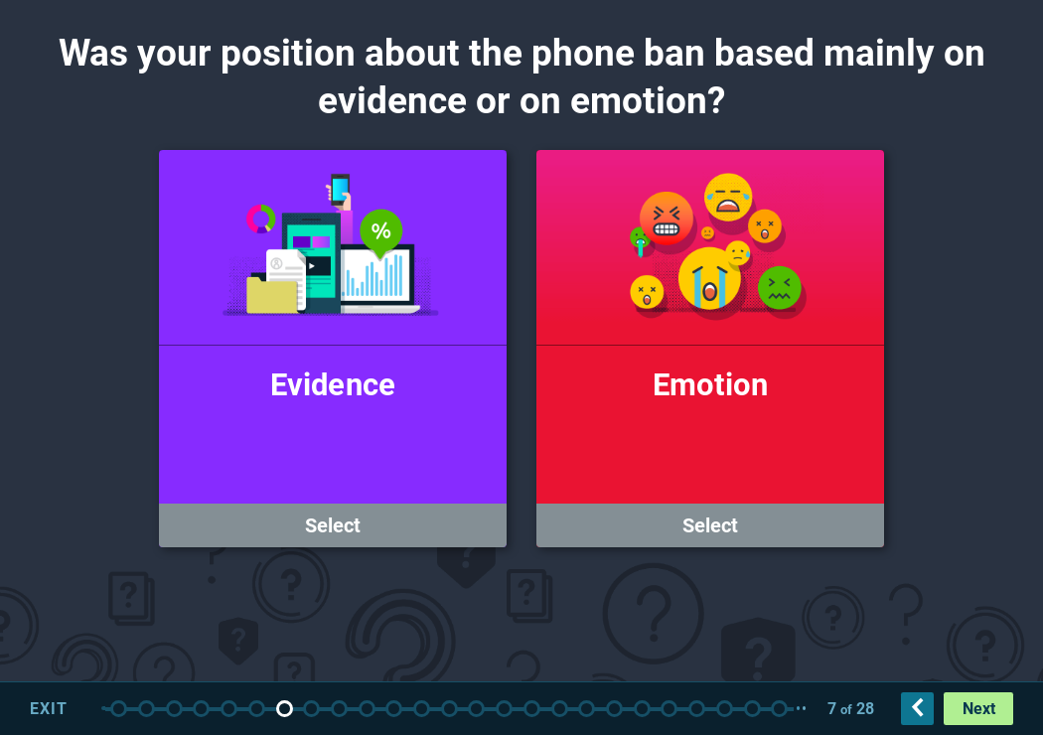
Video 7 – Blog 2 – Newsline (614, 708)
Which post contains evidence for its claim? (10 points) (724, 708)
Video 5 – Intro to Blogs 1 (504, 708)
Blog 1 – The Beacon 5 (531, 708)
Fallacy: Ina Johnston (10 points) (476, 708)
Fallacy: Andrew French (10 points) (449, 708)
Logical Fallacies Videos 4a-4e (339, 708)
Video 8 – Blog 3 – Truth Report (669, 708)
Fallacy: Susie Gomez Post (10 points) (367, 708)
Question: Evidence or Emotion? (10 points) (284, 708)
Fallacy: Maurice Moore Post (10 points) (421, 708)
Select (333, 525)
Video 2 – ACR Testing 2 (201, 708)
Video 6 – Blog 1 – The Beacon (559, 708)
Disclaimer (174, 708)
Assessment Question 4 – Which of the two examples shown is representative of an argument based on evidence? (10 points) (696, 708)
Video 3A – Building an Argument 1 (256, 708)
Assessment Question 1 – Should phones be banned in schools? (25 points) (229, 708)
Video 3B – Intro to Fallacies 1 (311, 708)
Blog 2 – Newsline (586, 708)
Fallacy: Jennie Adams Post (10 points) (393, 708)
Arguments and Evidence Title (118, 708)
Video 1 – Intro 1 (146, 708)
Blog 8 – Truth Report (642, 708)
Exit (49, 708)
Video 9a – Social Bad (752, 708)
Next (979, 708)
